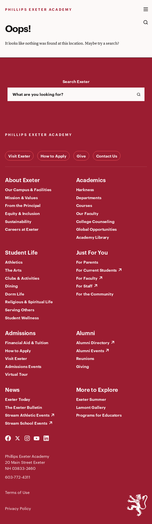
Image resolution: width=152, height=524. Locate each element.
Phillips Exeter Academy (38, 9)
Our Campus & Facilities (28, 189)
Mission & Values (21, 197)
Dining (11, 285)
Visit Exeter (19, 156)
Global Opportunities (96, 229)
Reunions (85, 358)
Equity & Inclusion (22, 213)
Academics (91, 179)
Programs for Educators (99, 415)
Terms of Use (17, 492)
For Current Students (96, 270)
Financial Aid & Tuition (26, 342)
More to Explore (97, 389)
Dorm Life (14, 293)
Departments (88, 197)
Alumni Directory (92, 342)
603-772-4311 (17, 477)
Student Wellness (22, 317)
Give (81, 156)
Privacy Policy (18, 508)
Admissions (20, 332)
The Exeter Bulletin (23, 407)
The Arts (13, 270)
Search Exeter (76, 81)
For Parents (87, 262)
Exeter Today (17, 399)
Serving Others (19, 309)
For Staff (84, 285)
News (12, 389)
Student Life (21, 252)
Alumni (85, 332)
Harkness (85, 189)
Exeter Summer (91, 399)
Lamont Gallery (91, 407)
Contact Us (106, 156)
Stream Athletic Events (27, 415)
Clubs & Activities (22, 278)
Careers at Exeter (22, 229)
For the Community (94, 293)
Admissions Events (23, 366)
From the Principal (23, 205)
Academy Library (92, 237)
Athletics (14, 262)
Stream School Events (26, 423)
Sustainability (18, 221)
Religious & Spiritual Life (29, 301)
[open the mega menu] (146, 12)
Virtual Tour (16, 374)
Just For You (92, 252)
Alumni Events (90, 350)
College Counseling (95, 221)
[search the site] (145, 25)
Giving (82, 366)
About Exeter (22, 179)
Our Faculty (87, 213)
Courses (84, 205)
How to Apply (53, 156)
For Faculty (86, 278)
